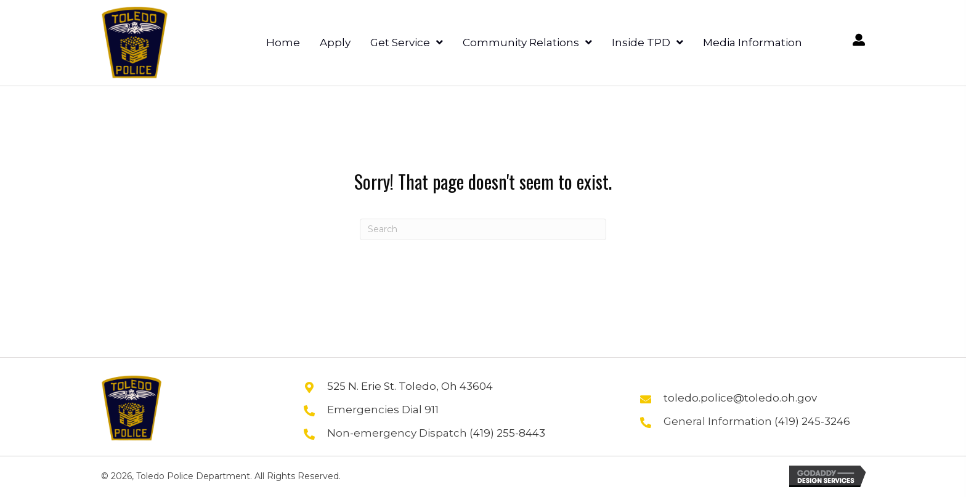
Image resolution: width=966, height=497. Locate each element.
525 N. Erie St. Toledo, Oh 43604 (410, 386)
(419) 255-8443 (507, 433)
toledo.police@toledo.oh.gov (740, 398)
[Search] (483, 229)
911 (431, 409)
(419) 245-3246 (812, 421)
